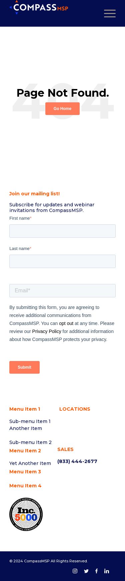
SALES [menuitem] (65, 449)
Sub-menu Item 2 (30, 442)
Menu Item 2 (25, 451)
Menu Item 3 (25, 472)
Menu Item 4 (25, 486)
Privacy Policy (46, 331)
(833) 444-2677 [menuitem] (77, 461)
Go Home (62, 108)
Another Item (25, 428)
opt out (67, 323)
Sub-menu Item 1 (30, 421)
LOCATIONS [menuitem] (74, 409)
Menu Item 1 (24, 409)
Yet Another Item (30, 463)
